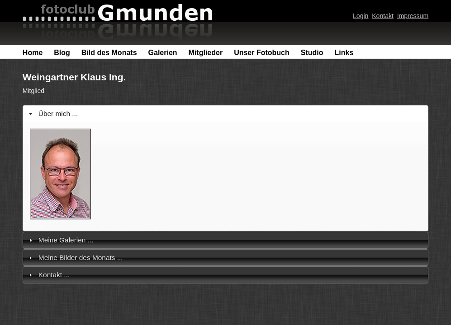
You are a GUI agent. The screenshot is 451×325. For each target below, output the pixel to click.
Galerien (162, 52)
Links (344, 52)
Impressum (412, 15)
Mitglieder (206, 52)
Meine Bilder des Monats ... (80, 257)
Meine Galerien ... (66, 240)
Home (33, 52)
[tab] (225, 113)
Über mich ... (58, 113)
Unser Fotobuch (262, 52)
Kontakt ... (54, 275)
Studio (312, 52)
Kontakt (383, 15)
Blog (62, 52)
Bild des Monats (109, 52)
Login (360, 15)
